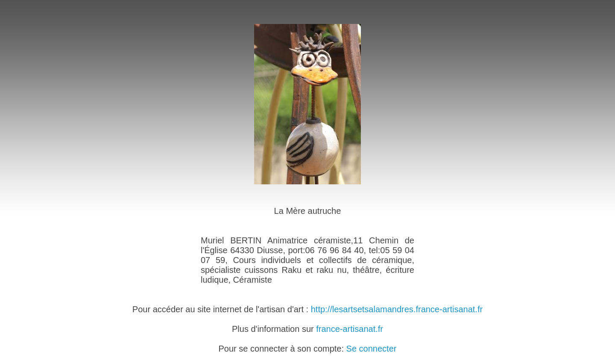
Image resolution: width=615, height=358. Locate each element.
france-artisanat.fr (349, 329)
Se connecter (371, 348)
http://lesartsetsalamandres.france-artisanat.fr (397, 309)
